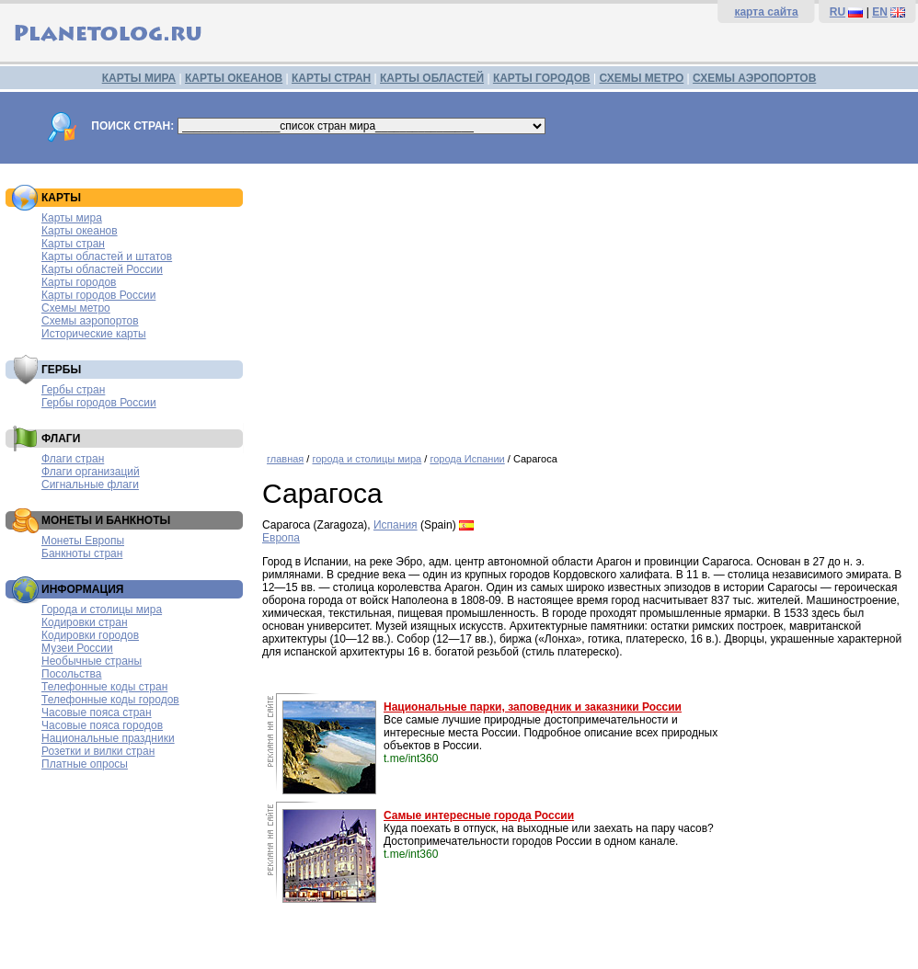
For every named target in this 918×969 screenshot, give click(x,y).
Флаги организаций (90, 471)
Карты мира (71, 217)
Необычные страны (91, 661)
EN (880, 12)
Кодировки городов (90, 635)
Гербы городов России (98, 402)
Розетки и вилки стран (98, 751)
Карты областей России (102, 269)
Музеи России (77, 648)
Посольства (71, 673)
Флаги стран (72, 458)
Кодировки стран (84, 622)
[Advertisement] (585, 301)
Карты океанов (79, 230)
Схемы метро (75, 308)
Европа (281, 537)
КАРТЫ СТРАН (331, 78)
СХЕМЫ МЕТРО (641, 78)
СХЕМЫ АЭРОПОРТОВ (754, 78)
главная (285, 458)
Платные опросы (84, 764)
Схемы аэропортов (90, 320)
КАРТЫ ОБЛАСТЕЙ (432, 78)
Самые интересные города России (479, 815)
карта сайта (766, 12)
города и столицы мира (366, 458)
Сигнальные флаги (90, 484)
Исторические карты (93, 333)
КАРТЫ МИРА (139, 78)
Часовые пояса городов (102, 725)
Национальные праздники (108, 738)
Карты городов (78, 282)
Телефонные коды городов (110, 699)
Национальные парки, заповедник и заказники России (533, 707)
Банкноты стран (81, 553)
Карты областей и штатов (106, 256)
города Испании (467, 458)
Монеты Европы (82, 540)
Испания (395, 525)
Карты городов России (98, 295)
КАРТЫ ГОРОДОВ (542, 78)
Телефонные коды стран (104, 686)
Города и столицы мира (101, 609)
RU (837, 12)
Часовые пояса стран (96, 712)
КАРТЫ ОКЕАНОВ (233, 78)
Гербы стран (73, 389)
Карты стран (73, 243)
